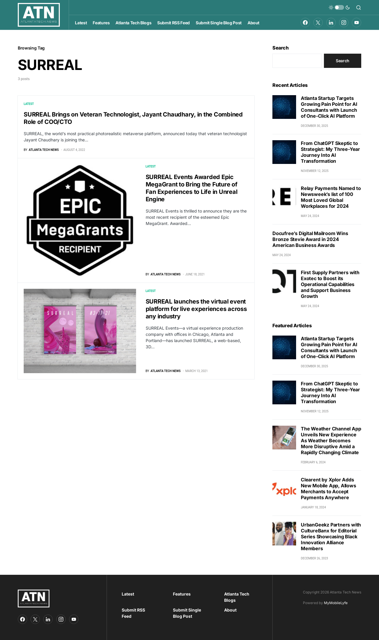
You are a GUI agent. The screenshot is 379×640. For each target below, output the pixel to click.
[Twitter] (318, 22)
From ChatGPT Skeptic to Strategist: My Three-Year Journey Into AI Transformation (330, 152)
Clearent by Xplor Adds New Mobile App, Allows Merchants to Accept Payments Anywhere (328, 488)
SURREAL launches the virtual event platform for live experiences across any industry (196, 309)
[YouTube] (356, 22)
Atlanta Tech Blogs (236, 597)
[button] (339, 7)
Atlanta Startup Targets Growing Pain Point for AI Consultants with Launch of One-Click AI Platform (329, 107)
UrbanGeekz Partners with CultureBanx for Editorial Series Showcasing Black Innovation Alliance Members (331, 536)
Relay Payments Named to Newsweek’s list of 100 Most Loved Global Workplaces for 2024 (331, 197)
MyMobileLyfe (336, 603)
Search (280, 48)
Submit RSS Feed (133, 613)
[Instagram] (344, 22)
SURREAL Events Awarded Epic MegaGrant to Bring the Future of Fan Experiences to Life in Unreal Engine (191, 188)
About (230, 609)
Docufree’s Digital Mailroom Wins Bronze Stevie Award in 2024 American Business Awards (310, 239)
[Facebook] (305, 22)
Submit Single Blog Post (187, 613)
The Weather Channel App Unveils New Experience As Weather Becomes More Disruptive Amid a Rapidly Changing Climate (331, 440)
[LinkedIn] (331, 22)
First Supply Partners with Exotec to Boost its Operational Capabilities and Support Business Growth (330, 284)
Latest (29, 104)
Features (182, 593)
